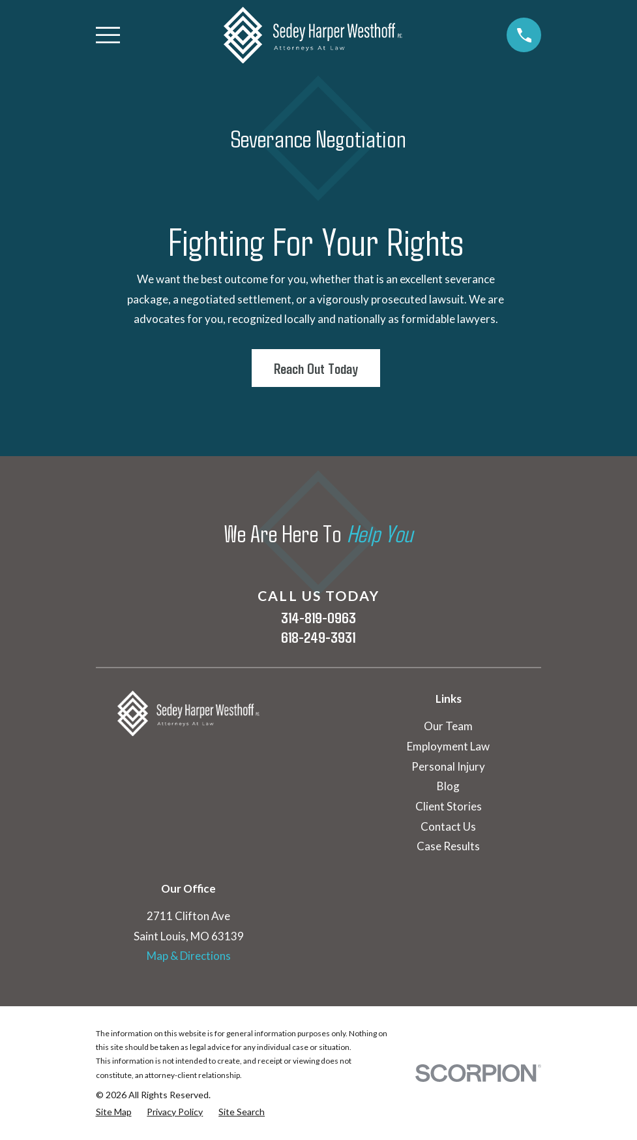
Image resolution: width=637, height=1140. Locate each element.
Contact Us (448, 826)
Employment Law (448, 746)
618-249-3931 (318, 637)
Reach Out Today (316, 368)
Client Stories (448, 806)
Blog (448, 786)
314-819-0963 (318, 617)
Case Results (448, 846)
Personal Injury (448, 766)
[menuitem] (114, 1111)
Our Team (448, 726)
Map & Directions (189, 956)
